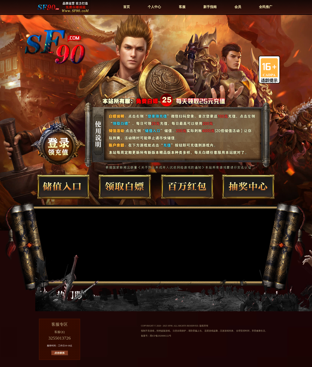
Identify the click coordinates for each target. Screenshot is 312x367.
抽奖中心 (242, 191)
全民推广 (265, 7)
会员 (237, 7)
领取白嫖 (124, 191)
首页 (126, 7)
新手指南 (210, 7)
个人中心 (154, 7)
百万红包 (183, 191)
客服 (182, 7)
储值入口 (64, 191)
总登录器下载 (65, 135)
